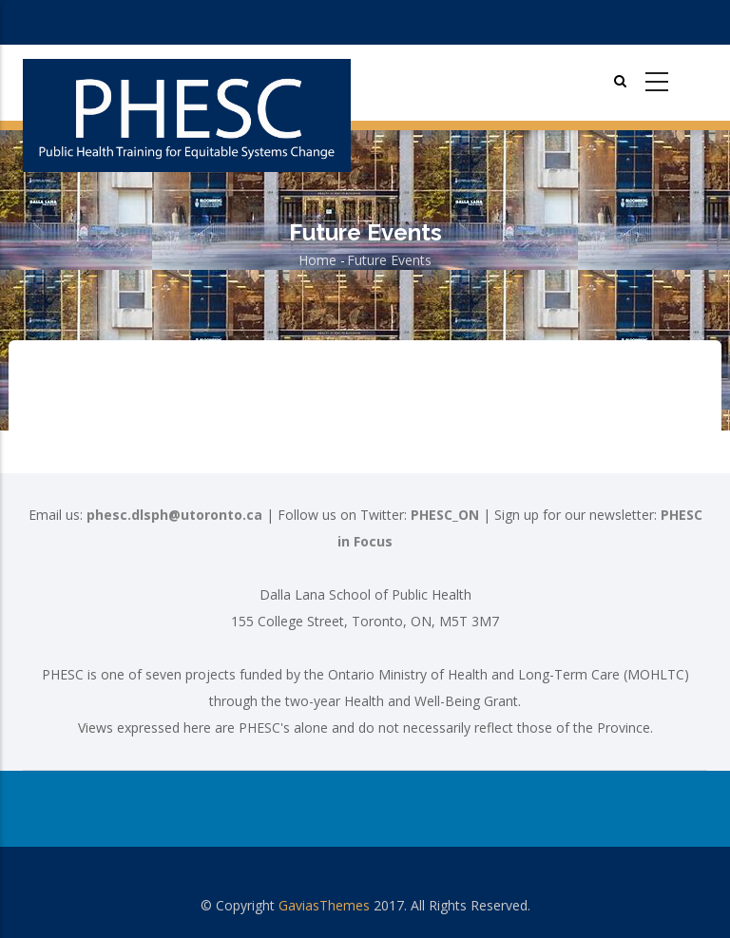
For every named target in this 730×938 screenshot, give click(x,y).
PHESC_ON (445, 515)
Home (317, 260)
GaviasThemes (324, 905)
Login (606, 22)
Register (669, 22)
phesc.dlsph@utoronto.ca (174, 515)
